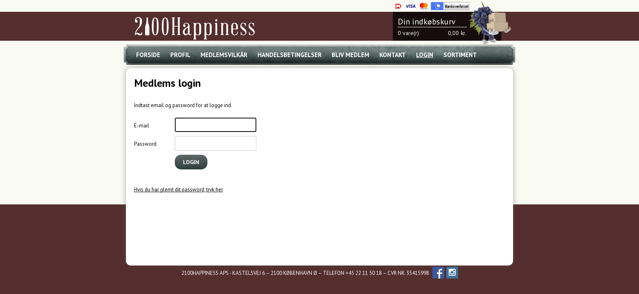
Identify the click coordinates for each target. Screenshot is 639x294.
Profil (180, 55)
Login (424, 55)
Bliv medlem (350, 55)
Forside (148, 55)
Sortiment (460, 55)
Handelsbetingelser (290, 55)
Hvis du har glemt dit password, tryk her (178, 189)
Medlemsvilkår (224, 55)
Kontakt (392, 55)
